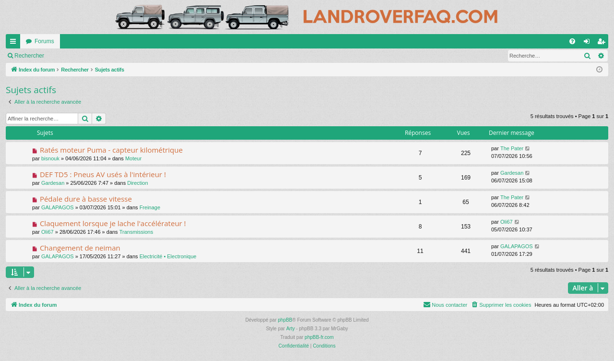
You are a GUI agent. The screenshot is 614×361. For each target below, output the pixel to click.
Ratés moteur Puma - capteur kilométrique (111, 150)
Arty (290, 328)
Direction (137, 183)
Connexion (71, 55)
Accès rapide (15, 43)
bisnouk (50, 158)
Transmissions (136, 232)
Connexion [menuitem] (589, 43)
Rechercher (29, 55)
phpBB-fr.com (319, 337)
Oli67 (47, 232)
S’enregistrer (116, 55)
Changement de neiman (80, 248)
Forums (44, 41)
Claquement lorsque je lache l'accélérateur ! (113, 223)
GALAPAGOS (57, 207)
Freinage (150, 207)
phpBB (285, 320)
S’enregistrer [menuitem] (603, 43)
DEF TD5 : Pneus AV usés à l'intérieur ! (103, 174)
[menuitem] (572, 41)
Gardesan (52, 183)
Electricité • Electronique (168, 256)
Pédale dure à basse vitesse (86, 199)
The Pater (511, 148)
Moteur (133, 158)
